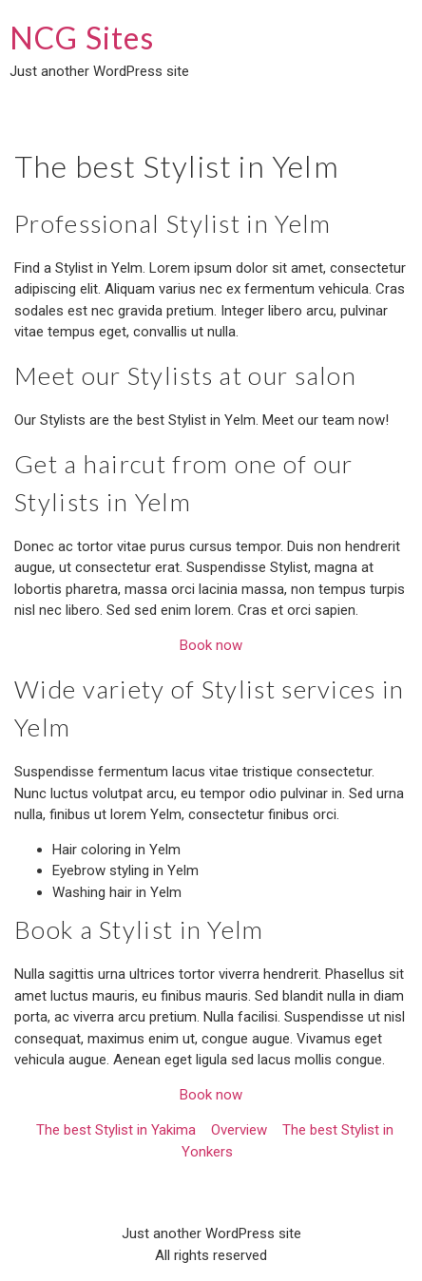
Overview (239, 1129)
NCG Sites (82, 37)
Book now (211, 645)
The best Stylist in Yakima (116, 1129)
